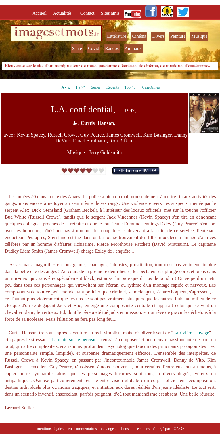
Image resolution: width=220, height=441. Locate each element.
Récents (112, 87)
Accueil (40, 13)
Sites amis (110, 13)
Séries (95, 87)
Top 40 (130, 87)
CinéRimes (151, 87)
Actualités (64, 13)
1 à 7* (80, 87)
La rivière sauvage (191, 332)
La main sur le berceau (74, 339)
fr (97, 34)
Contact (88, 13)
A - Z (65, 87)
